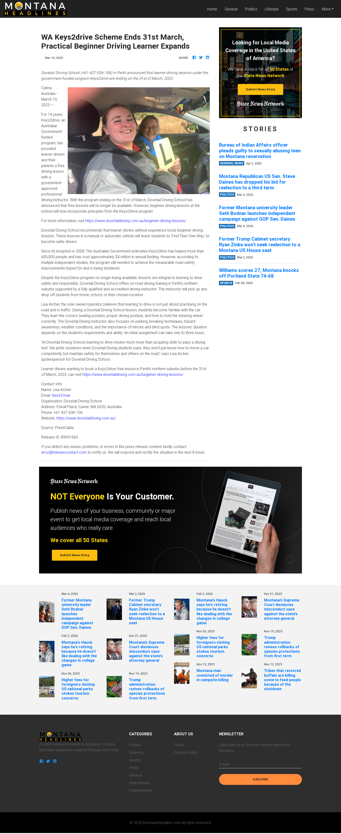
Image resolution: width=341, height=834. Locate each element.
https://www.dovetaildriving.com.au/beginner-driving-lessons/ (135, 220)
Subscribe (260, 779)
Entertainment (140, 790)
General (231, 9)
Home (214, 8)
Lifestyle (271, 9)
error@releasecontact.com (64, 452)
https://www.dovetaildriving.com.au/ (86, 418)
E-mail (224, 764)
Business (136, 752)
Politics (251, 9)
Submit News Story (260, 89)
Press (309, 9)
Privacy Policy (185, 752)
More (326, 9)
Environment (139, 782)
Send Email (61, 395)
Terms (179, 744)
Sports (291, 9)
